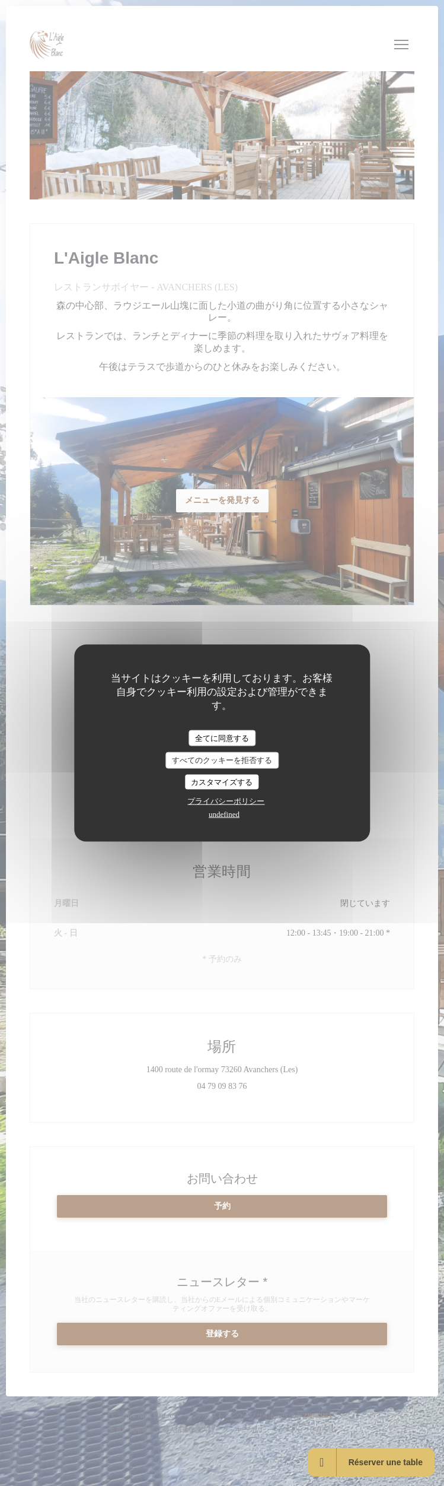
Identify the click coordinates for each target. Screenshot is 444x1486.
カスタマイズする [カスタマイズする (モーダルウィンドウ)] (222, 781)
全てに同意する (222, 737)
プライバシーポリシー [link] (225, 801)
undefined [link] (224, 814)
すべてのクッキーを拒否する (222, 760)
